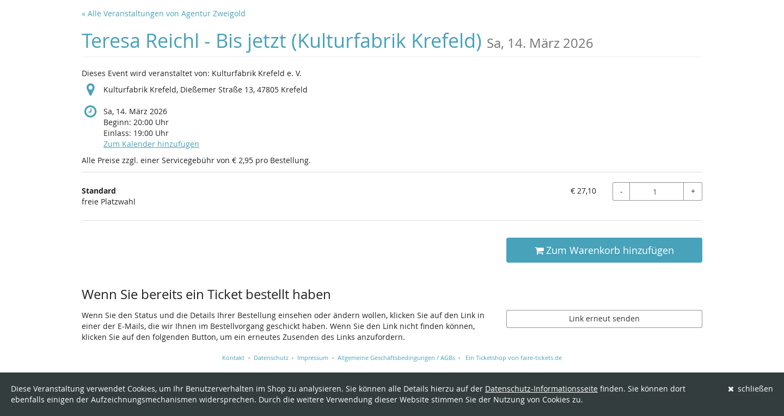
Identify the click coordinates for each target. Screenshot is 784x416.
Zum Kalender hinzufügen (151, 144)
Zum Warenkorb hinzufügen (604, 250)
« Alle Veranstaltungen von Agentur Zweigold (164, 13)
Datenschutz (271, 357)
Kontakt (233, 357)
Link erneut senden (604, 318)
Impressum (312, 357)
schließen (751, 388)
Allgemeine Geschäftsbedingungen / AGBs (396, 357)
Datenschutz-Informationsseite (541, 388)
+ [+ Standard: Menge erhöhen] (693, 191)
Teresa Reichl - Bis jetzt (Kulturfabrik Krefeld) (337, 40)
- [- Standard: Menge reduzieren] (621, 191)
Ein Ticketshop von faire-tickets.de (513, 357)
